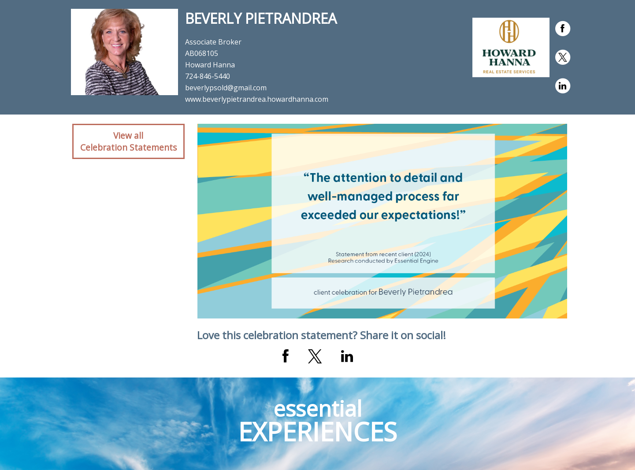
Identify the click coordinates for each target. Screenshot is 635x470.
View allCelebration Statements (128, 141)
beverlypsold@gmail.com (226, 88)
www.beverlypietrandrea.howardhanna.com (256, 99)
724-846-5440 (207, 76)
